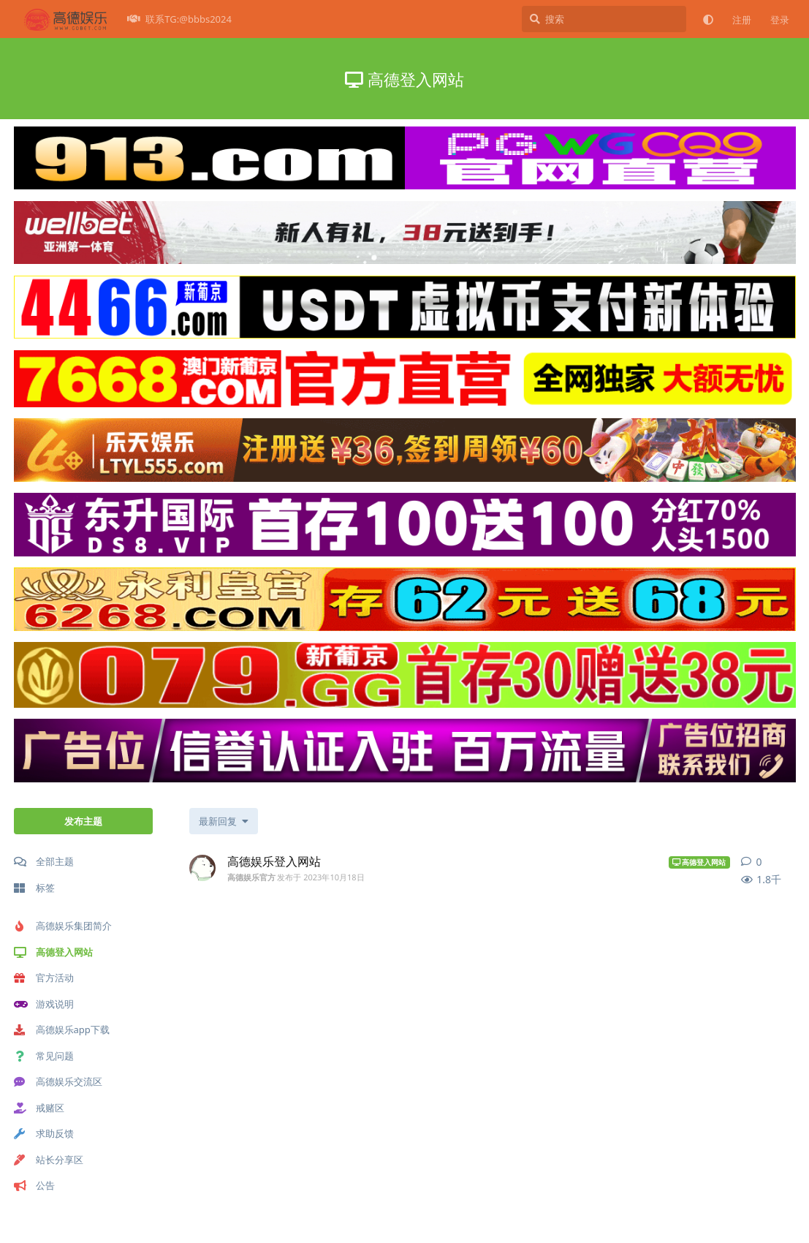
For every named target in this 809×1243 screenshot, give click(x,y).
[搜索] (604, 19)
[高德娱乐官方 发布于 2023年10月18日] (202, 868)
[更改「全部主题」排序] (223, 821)
